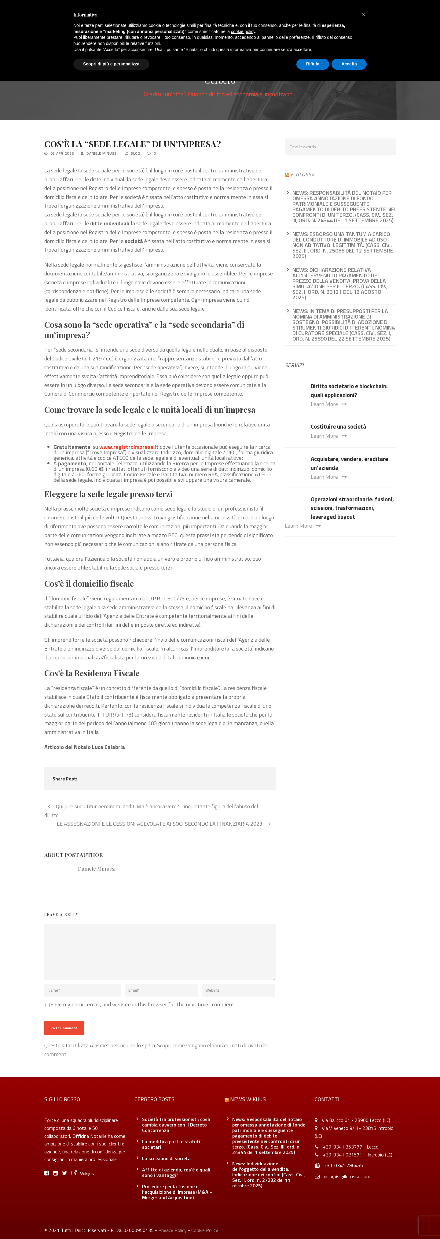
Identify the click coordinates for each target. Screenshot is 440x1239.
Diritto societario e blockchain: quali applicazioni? (349, 390)
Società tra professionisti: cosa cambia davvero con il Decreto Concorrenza (176, 1124)
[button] (364, 15)
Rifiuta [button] (313, 63)
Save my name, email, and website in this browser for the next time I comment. (142, 1004)
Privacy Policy (172, 1230)
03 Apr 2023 (62, 153)
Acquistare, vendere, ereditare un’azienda (349, 463)
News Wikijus (248, 1099)
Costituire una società (338, 426)
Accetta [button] (349, 63)
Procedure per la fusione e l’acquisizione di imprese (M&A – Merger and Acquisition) (177, 1192)
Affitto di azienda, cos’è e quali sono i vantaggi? (176, 1172)
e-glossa (303, 174)
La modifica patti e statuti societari (171, 1144)
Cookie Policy (204, 1230)
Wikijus (83, 1173)
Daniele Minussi (102, 153)
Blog (135, 153)
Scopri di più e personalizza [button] (111, 63)
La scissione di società (166, 1158)
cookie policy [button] (243, 31)
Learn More (328, 404)
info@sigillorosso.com (347, 1176)
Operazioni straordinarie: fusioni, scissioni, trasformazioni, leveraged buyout (352, 508)
